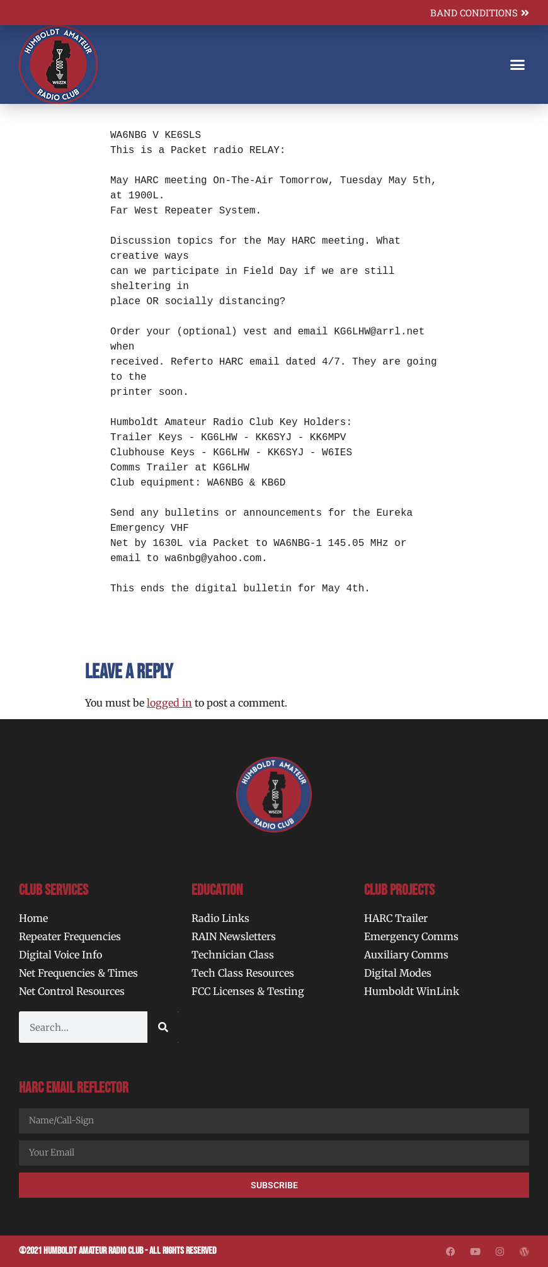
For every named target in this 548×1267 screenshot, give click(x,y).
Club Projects (399, 890)
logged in (169, 702)
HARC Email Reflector (73, 1088)
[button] (518, 65)
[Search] (163, 1027)
